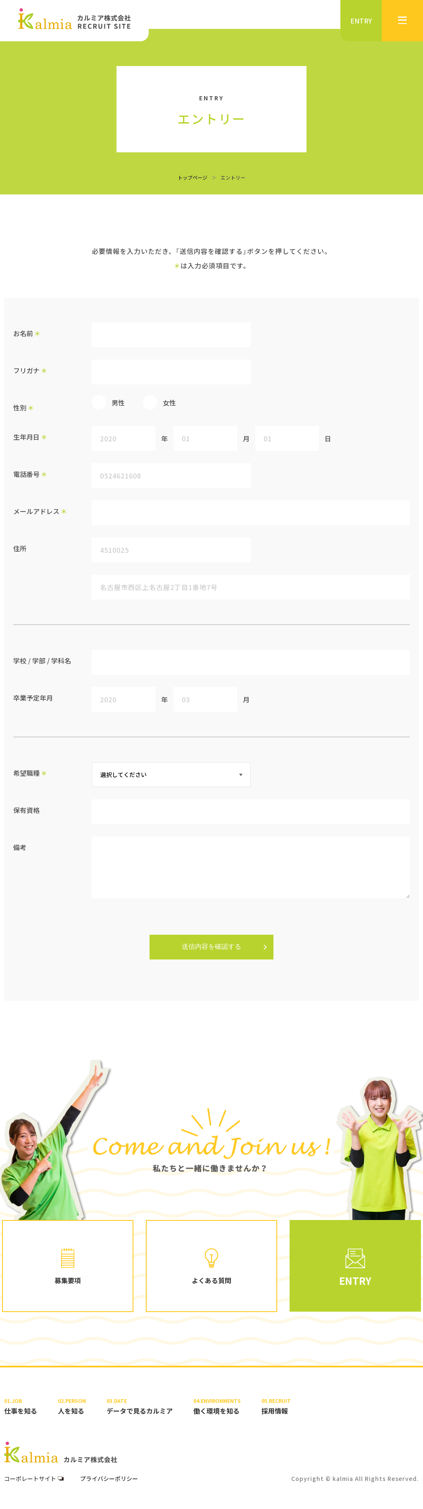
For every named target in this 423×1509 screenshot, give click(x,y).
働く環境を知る (217, 1407)
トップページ (192, 177)
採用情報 (276, 1407)
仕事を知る (20, 1407)
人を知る (72, 1407)
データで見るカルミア (140, 1407)
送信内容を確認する (211, 946)
